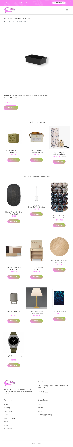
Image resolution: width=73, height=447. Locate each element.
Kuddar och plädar (10, 418)
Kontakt (40, 408)
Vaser (42, 95)
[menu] (67, 10)
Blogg (40, 404)
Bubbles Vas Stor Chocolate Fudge (59, 217)
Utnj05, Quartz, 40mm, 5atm (13, 357)
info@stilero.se (43, 392)
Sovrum (6, 425)
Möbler (6, 422)
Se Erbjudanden (59, 3)
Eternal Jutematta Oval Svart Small (13, 213)
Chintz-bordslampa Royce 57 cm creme (36, 313)
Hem (5, 21)
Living (46, 95)
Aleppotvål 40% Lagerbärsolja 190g (36, 151)
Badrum (6, 404)
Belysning (7, 408)
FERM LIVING (35, 95)
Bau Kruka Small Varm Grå (13, 312)
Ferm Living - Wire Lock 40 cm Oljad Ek (59, 261)
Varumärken (16, 95)
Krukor (6, 415)
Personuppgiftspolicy (45, 415)
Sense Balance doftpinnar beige (59, 153)
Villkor (40, 411)
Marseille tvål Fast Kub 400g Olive (13, 151)
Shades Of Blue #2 (59, 312)
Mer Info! (11, 108)
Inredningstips (25, 95)
